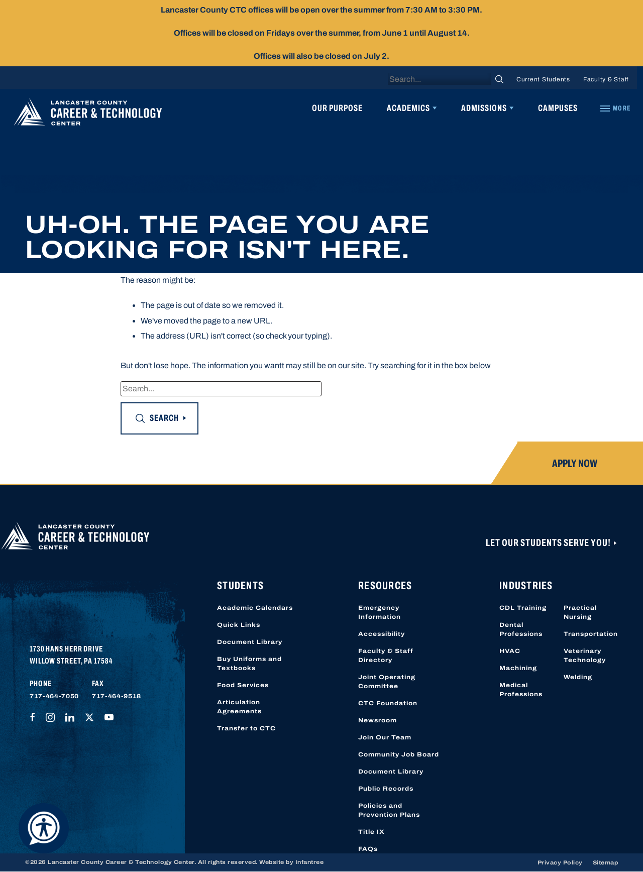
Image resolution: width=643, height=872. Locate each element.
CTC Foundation (387, 703)
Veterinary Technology (585, 655)
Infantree (309, 862)
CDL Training (523, 607)
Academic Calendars (255, 607)
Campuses (558, 108)
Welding (578, 677)
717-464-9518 (116, 696)
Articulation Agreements (239, 707)
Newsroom (377, 720)
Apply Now (574, 464)
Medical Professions (521, 690)
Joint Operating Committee (386, 682)
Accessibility (381, 633)
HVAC (509, 651)
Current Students (543, 79)
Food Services (243, 685)
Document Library (249, 641)
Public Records (385, 788)
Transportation (591, 633)
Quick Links (238, 624)
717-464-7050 (54, 696)
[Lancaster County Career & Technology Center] (88, 114)
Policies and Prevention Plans (389, 810)
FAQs (368, 848)
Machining (518, 668)
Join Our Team (384, 737)
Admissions (484, 108)
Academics (408, 108)
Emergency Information (379, 612)
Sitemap (605, 862)
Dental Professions (521, 629)
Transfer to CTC (246, 728)
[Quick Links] (614, 108)
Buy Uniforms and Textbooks (249, 664)
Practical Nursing (580, 612)
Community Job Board (398, 754)
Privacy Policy (560, 862)
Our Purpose (337, 108)
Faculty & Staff (605, 79)
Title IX (371, 831)
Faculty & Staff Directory (385, 655)
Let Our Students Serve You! (549, 542)
